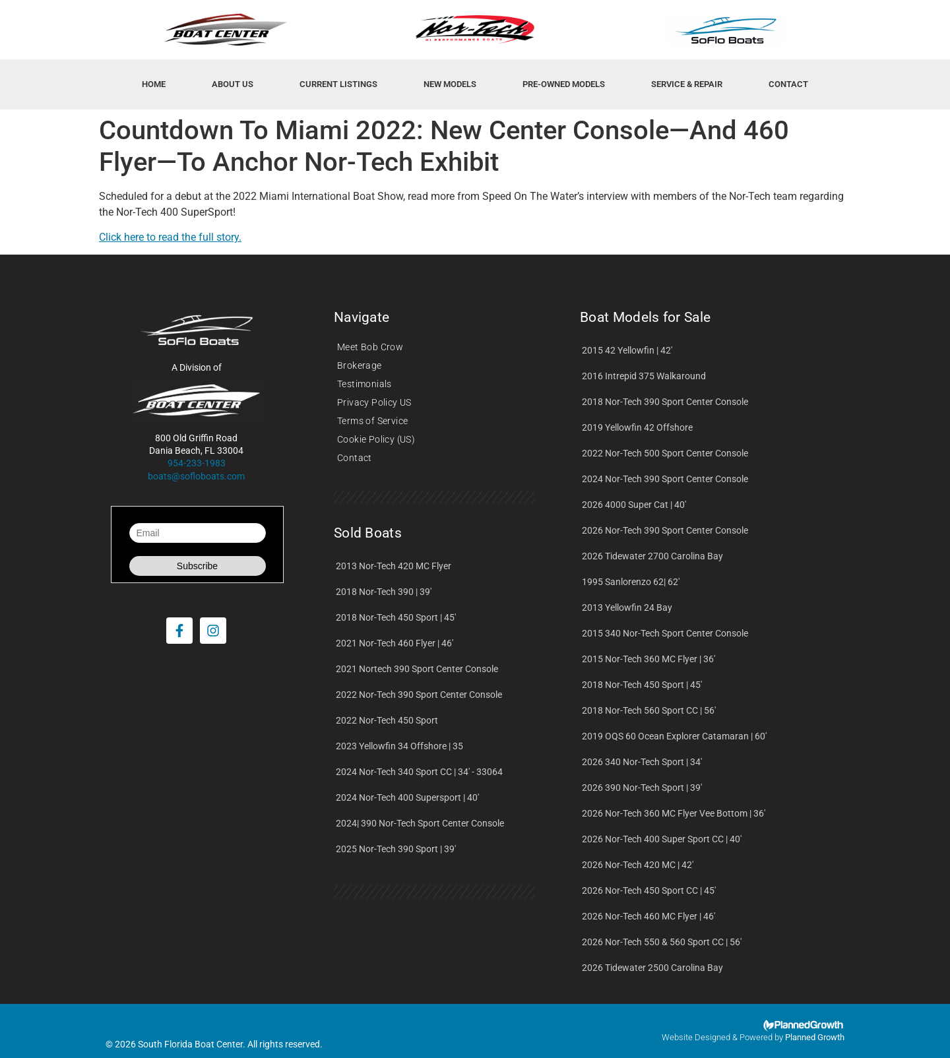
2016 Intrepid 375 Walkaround (644, 376)
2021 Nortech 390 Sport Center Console (417, 669)
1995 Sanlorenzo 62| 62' (631, 581)
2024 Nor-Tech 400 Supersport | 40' (407, 797)
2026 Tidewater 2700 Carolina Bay (652, 556)
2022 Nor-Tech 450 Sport (387, 720)
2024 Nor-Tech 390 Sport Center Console (665, 479)
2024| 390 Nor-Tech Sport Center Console (420, 823)
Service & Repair (686, 84)
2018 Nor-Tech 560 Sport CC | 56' (649, 710)
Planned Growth (814, 1037)
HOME (154, 84)
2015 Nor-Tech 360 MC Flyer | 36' (648, 659)
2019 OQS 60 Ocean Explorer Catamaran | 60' (674, 736)
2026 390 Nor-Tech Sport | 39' (642, 787)
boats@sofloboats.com (196, 476)
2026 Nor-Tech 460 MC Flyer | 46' (648, 916)
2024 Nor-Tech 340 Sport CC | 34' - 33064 (419, 771)
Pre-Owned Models (563, 84)
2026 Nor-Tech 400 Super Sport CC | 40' (662, 839)
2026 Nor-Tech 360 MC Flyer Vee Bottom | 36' (673, 813)
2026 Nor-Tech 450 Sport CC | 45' (649, 890)
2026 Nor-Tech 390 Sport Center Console (665, 530)
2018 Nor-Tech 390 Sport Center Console (665, 401)
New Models (450, 84)
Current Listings (338, 84)
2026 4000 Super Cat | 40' (634, 504)
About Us (232, 84)
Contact (788, 84)
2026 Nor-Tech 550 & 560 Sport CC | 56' (662, 942)
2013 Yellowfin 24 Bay (627, 607)
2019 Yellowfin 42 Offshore (637, 427)
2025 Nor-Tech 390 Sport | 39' (396, 849)
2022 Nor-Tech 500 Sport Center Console (665, 453)
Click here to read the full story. (170, 237)
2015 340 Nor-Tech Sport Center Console (665, 633)
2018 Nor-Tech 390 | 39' (383, 591)
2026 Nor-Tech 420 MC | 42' (637, 864)
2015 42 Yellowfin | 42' (627, 350)
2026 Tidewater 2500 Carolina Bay (652, 967)
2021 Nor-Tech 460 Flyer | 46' (394, 643)
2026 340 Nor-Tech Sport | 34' (642, 762)
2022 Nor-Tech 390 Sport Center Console (419, 694)
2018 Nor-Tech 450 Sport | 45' (396, 617)
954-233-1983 (197, 463)
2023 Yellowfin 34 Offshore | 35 (399, 746)
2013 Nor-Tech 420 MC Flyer (393, 566)
